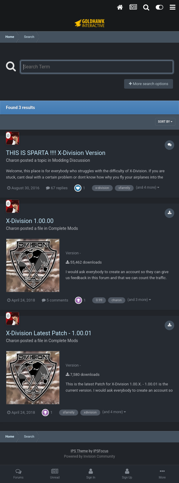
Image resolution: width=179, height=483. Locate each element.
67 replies (56, 188)
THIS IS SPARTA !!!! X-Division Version (55, 152)
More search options (148, 83)
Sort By (165, 121)
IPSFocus (100, 451)
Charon (12, 160)
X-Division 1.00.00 (30, 220)
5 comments (55, 300)
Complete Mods (63, 228)
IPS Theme (79, 451)
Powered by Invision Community (89, 456)
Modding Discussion (71, 160)
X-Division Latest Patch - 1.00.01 (49, 333)
